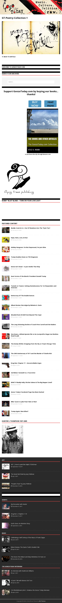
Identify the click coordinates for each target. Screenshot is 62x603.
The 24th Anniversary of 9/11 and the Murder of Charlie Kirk (31, 353)
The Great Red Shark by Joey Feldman (22, 474)
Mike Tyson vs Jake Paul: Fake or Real (24, 402)
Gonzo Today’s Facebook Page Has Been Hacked (27, 392)
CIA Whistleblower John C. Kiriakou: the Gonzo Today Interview (30, 590)
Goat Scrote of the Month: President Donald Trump (28, 276)
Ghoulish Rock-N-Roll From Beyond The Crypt (26, 315)
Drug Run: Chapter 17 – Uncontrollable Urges (26, 363)
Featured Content (9, 223)
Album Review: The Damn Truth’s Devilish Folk (25, 547)
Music (4, 533)
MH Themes (42, 601)
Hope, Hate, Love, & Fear (19, 238)
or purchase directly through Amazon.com (38, 154)
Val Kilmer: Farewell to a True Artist (23, 373)
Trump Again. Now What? (19, 411)
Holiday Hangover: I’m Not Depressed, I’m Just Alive (28, 247)
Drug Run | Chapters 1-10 (19, 514)
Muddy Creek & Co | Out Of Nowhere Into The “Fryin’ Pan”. (31, 228)
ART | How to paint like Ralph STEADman (24, 464)
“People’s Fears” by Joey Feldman (21, 484)
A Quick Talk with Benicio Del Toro (21, 580)
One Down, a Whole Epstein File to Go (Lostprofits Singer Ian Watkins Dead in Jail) (34, 335)
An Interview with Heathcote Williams (22, 571)
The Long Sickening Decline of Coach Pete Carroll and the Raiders (33, 324)
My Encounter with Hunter (19, 504)
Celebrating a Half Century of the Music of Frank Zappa (28, 537)
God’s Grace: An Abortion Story (20, 523)
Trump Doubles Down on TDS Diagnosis (24, 257)
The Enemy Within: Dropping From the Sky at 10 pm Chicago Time (33, 344)
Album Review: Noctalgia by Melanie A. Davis (26, 305)
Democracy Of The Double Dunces (22, 295)
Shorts (4, 500)
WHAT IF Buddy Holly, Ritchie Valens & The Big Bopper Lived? (31, 382)
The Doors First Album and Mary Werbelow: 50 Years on (28, 557)
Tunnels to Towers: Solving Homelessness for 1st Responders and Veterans (33, 287)
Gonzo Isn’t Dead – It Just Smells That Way (25, 267)
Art (3, 460)
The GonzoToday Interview (12, 566)
